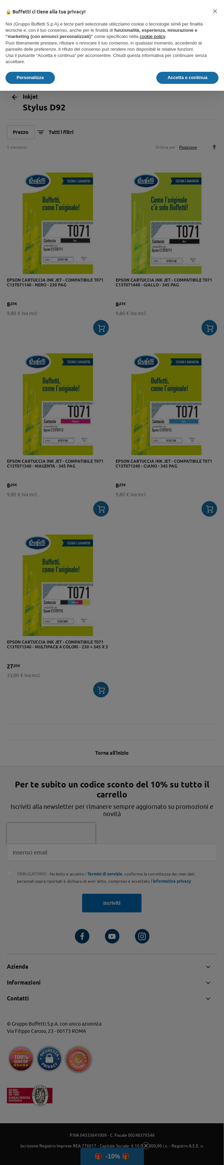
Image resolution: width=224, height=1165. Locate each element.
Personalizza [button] (30, 77)
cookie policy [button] (152, 36)
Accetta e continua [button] (187, 77)
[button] (215, 11)
